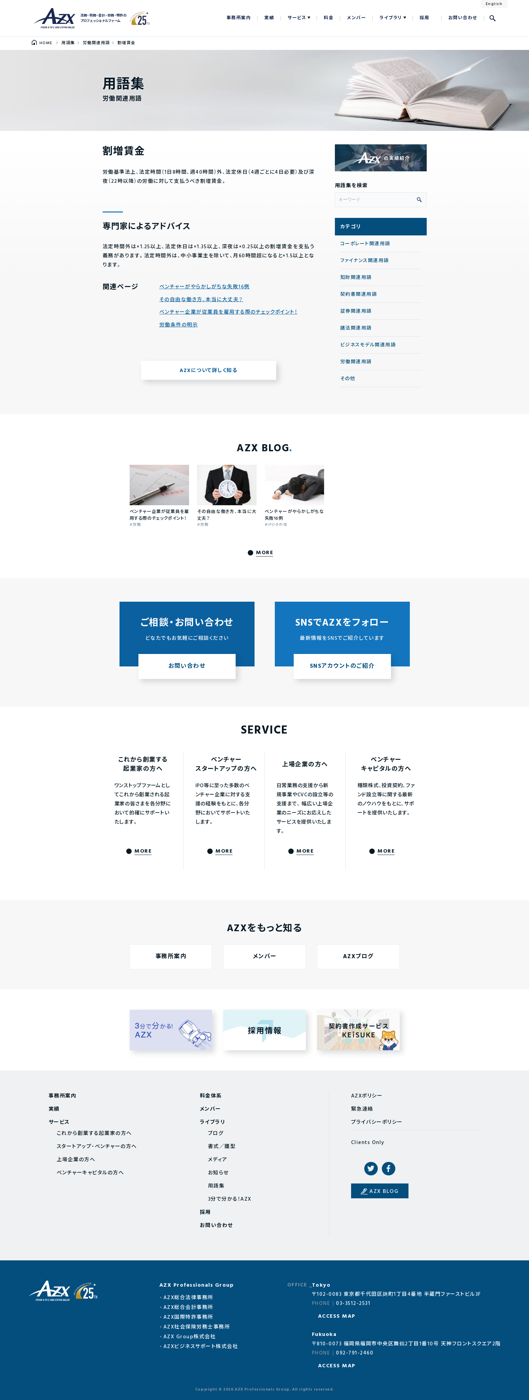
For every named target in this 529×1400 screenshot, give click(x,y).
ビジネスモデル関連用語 (368, 345)
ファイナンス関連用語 (364, 261)
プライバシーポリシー (377, 1122)
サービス (297, 18)
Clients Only (368, 1143)
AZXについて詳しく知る (208, 371)
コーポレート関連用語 (365, 244)
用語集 (216, 1186)
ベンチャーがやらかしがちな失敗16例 (204, 287)
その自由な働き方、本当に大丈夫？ (201, 300)
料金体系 (211, 1096)
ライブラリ (390, 18)
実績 (269, 18)
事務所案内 (239, 18)
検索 (492, 18)
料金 (329, 18)
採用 (424, 18)
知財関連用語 (356, 278)
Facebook (388, 1168)
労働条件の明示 (178, 325)
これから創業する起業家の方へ (94, 1134)
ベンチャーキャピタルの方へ (90, 1173)
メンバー (356, 18)
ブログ (216, 1134)
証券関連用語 (356, 311)
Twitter (371, 1168)
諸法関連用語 (356, 328)
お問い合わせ (462, 18)
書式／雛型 (222, 1147)
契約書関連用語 (358, 294)
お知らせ (218, 1173)
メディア (218, 1160)
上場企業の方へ (76, 1160)
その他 (347, 379)
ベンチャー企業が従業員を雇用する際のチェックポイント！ (228, 312)
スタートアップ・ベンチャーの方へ (97, 1147)
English (494, 4)
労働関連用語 (356, 362)
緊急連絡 (362, 1109)
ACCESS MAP (336, 1316)
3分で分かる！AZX (230, 1199)
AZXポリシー (367, 1096)
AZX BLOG (383, 1191)
